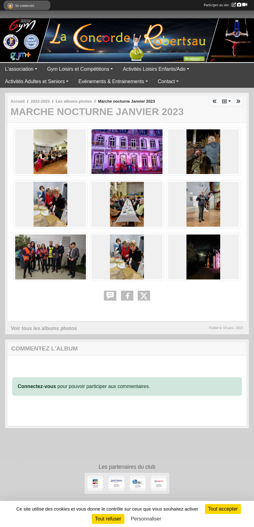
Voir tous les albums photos (44, 328)
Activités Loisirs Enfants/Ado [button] (154, 69)
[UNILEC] (138, 482)
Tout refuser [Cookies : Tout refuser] (108, 518)
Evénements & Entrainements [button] (111, 81)
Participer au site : (225, 5)
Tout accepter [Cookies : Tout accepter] (223, 508)
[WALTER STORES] (95, 482)
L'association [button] (19, 69)
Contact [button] (166, 81)
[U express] (159, 482)
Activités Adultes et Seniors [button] (35, 81)
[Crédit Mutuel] (116, 482)
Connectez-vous (37, 386)
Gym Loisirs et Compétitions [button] (78, 69)
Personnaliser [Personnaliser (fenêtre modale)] (146, 518)
